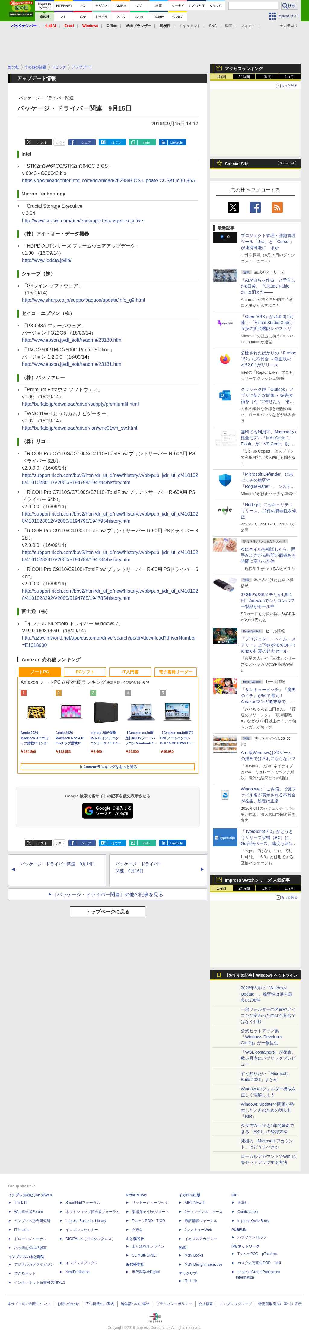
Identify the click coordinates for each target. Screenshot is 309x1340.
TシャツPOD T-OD (148, 1221)
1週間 (267, 77)
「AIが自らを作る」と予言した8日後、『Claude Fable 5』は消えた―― (268, 286)
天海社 (242, 1203)
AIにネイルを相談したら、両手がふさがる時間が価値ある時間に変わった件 (268, 555)
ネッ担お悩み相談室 (30, 1248)
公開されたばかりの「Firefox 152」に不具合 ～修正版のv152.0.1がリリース (268, 359)
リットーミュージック (150, 1203)
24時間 (244, 77)
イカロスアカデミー (201, 1239)
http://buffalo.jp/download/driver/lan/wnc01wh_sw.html (79, 428)
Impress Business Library (85, 1221)
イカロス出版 (189, 1195)
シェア (86, 142)
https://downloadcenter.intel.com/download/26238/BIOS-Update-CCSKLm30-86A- (109, 180)
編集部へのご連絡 (135, 1304)
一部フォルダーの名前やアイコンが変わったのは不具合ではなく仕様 (268, 1015)
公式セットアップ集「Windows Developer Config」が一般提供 (262, 1036)
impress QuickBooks (253, 1221)
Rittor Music (136, 1195)
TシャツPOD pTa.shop (257, 1254)
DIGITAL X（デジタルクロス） (90, 1239)
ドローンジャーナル (30, 1239)
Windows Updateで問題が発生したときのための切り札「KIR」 (267, 1110)
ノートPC (39, 671)
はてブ (116, 142)
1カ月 (289, 77)
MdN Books (194, 1255)
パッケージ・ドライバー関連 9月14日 (58, 864)
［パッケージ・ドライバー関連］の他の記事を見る (107, 894)
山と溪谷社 (135, 1239)
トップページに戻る (107, 911)
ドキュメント (190, 26)
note (146, 142)
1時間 (221, 77)
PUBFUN (239, 1230)
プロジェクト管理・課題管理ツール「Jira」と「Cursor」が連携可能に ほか (268, 241)
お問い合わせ (68, 1304)
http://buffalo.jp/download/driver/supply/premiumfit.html (80, 404)
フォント (248, 26)
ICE (234, 1195)
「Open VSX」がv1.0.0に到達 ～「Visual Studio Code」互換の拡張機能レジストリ (268, 322)
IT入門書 (130, 671)
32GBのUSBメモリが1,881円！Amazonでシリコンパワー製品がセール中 (267, 600)
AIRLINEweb (195, 1203)
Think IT (20, 1203)
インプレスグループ (235, 1304)
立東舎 (137, 1230)
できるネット (25, 1273)
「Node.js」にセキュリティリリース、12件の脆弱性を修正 (268, 510)
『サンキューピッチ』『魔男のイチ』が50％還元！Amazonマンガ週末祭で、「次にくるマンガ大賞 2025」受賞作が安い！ (268, 701)
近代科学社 (135, 1264)
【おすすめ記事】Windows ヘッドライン (261, 975)
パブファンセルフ (251, 1237)
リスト (60, 142)
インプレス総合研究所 (32, 1221)
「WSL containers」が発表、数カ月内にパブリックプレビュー (268, 1058)
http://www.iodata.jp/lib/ (47, 260)
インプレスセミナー (81, 1230)
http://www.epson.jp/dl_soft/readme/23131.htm (71, 364)
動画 (228, 26)
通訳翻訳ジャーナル (201, 1221)
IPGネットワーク (245, 1246)
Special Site (237, 163)
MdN (182, 1248)
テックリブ (188, 1273)
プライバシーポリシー (174, 1304)
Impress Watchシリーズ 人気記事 (257, 880)
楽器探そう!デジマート (150, 1212)
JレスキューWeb (198, 1230)
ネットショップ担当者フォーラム (92, 1212)
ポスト (42, 142)
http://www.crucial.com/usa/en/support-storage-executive (82, 220)
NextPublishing (77, 1272)
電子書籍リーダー (176, 671)
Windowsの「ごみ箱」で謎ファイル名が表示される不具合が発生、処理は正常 (268, 795)
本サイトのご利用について (29, 1304)
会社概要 (206, 1304)
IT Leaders (22, 1230)
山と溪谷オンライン (148, 1246)
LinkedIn (176, 142)
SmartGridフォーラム (82, 1203)
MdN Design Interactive (203, 1264)
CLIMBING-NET (145, 1255)
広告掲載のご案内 (99, 1304)
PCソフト (85, 671)
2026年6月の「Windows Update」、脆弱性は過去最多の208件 (266, 994)
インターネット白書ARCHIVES (39, 1282)
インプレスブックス (81, 1263)
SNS (213, 26)
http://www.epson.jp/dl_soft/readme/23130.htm (71, 340)
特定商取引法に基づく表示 (280, 1304)
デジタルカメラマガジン (34, 1264)
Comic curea (247, 1212)
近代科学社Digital (146, 1272)
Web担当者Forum (28, 1212)
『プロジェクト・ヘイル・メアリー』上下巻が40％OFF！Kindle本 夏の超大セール (268, 645)
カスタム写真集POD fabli (259, 1263)
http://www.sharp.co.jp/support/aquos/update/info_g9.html (83, 300)
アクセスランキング (244, 68)
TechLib (191, 1281)
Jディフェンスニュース (204, 1212)
